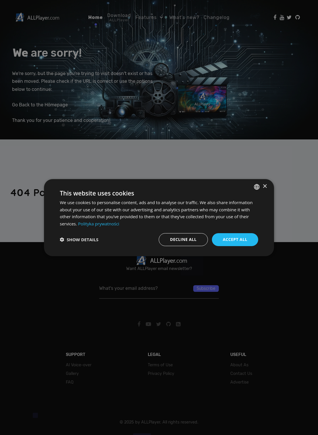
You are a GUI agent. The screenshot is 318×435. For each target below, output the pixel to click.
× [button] (265, 186)
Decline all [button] (183, 239)
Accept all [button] (235, 239)
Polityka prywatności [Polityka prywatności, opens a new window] (98, 224)
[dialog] (159, 217)
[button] (79, 239)
